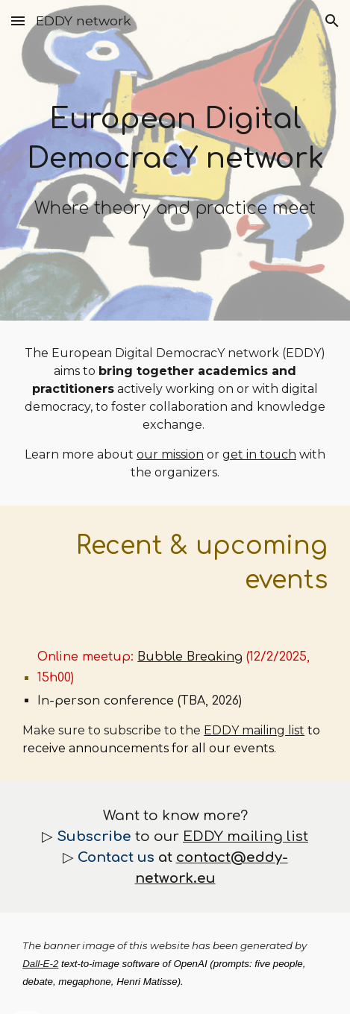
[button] (18, 20)
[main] (175, 160)
